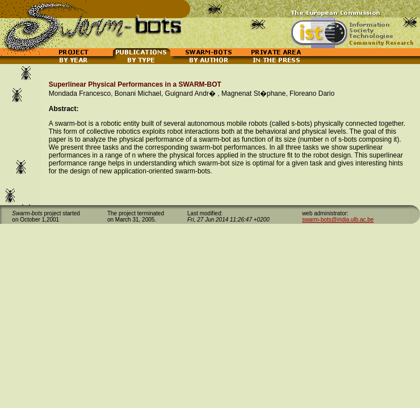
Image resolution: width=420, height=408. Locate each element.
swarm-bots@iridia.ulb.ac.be (337, 219)
